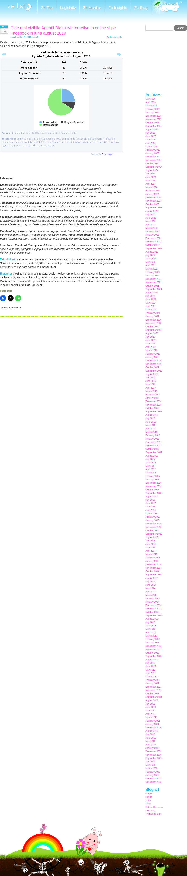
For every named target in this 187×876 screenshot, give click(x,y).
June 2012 (150, 666)
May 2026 (150, 99)
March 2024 (151, 187)
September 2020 (153, 330)
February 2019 (152, 394)
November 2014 (153, 568)
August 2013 (151, 619)
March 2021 (151, 309)
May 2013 (150, 629)
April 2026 (150, 102)
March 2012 (151, 676)
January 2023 (152, 235)
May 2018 (150, 425)
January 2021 (152, 316)
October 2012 (152, 653)
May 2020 (150, 343)
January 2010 (152, 748)
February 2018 (152, 435)
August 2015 (151, 537)
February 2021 (152, 313)
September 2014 (153, 574)
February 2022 (152, 272)
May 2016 (150, 506)
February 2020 (152, 353)
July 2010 (150, 734)
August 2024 (151, 170)
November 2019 (153, 364)
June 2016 (150, 503)
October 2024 (152, 163)
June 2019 (150, 381)
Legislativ (68, 8)
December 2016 (153, 483)
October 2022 (152, 245)
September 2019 (153, 370)
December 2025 (153, 116)
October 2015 (152, 530)
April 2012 (150, 673)
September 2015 (153, 534)
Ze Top (47, 8)
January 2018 (152, 438)
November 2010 (153, 727)
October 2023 (152, 204)
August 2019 (151, 374)
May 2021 (150, 303)
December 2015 (153, 523)
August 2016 (151, 496)
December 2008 (153, 778)
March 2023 (151, 228)
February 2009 (152, 771)
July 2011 (150, 703)
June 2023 (150, 218)
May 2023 (150, 221)
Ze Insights (118, 8)
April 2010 (150, 744)
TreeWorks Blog (153, 814)
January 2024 (152, 194)
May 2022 (150, 262)
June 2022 (150, 258)
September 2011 (153, 697)
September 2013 (153, 615)
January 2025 (152, 153)
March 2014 (151, 595)
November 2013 (153, 608)
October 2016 (152, 489)
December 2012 (153, 646)
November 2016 (153, 486)
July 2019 (150, 377)
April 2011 (150, 714)
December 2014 (153, 564)
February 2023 (152, 231)
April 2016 (150, 510)
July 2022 (150, 255)
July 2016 (150, 500)
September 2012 (153, 656)
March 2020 (151, 350)
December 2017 (153, 442)
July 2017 (150, 459)
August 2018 (151, 415)
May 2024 (150, 180)
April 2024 (150, 184)
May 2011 (150, 710)
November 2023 (153, 201)
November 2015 (153, 527)
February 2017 (152, 476)
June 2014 (150, 585)
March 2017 (151, 472)
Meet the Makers (166, 7)
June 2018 (150, 421)
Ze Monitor (92, 8)
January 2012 (152, 683)
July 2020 (150, 336)
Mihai (148, 803)
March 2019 (151, 391)
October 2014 (152, 571)
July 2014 (150, 581)
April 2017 (150, 469)
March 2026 (151, 105)
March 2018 (151, 432)
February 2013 (152, 639)
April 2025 (150, 143)
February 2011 (152, 720)
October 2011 (152, 693)
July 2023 (150, 214)
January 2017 (152, 479)
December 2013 (153, 605)
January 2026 (152, 112)
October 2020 (152, 326)
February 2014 (152, 598)
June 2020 (150, 340)
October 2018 (152, 408)
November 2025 (153, 119)
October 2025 (152, 122)
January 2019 (152, 398)
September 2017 (153, 452)
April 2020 (150, 347)
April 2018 (150, 428)
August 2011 (151, 700)
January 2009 (152, 775)
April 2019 (150, 387)
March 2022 (151, 269)
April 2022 (150, 265)
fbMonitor (6, 273)
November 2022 (153, 241)
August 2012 (151, 659)
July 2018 (150, 418)
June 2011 (150, 707)
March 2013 (151, 636)
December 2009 (153, 751)
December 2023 (153, 197)
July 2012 (150, 663)
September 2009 (153, 758)
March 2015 (151, 554)
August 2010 (151, 731)
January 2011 (152, 724)
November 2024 (153, 160)
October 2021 (152, 286)
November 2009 (153, 754)
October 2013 (152, 612)
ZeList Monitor (9, 259)
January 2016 (152, 520)
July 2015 (150, 540)
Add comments (114, 37)
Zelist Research (31, 37)
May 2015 (150, 547)
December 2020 (153, 319)
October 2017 (152, 449)
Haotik (148, 797)
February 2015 (152, 557)
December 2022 (153, 238)
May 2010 (150, 741)
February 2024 (152, 190)
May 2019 (150, 384)
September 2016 (153, 493)
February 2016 (152, 517)
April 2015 (150, 551)
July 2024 (150, 173)
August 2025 (151, 129)
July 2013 (150, 622)
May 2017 (150, 466)
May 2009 (150, 765)
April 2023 (150, 224)
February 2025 (152, 150)
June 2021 (150, 299)
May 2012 (150, 670)
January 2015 (152, 561)
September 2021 (153, 289)
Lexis (148, 800)
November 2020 (153, 323)
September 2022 (153, 248)
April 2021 (150, 306)
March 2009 (151, 768)
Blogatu (149, 793)
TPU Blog (150, 810)
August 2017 (151, 455)
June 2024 (150, 177)
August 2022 (151, 252)
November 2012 (153, 649)
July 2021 (150, 296)
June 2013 (150, 625)
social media (16, 37)
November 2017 (153, 445)
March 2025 (151, 146)
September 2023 (153, 207)
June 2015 (150, 544)
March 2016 (151, 513)
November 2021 (153, 282)
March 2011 (151, 717)
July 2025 (150, 133)
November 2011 (153, 690)
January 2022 (152, 275)
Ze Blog (141, 8)
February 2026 (152, 109)
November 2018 (153, 404)
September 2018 (153, 411)
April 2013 (150, 632)
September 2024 (153, 167)
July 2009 (150, 761)
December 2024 (153, 156)
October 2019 (152, 367)
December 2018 (153, 401)
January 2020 (152, 357)
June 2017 (150, 462)
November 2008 (153, 782)
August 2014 (151, 578)
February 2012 (152, 680)
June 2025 (150, 136)
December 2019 (153, 360)
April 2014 (150, 591)
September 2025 (153, 126)
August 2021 (151, 292)
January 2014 (152, 602)
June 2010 (150, 737)
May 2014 (150, 588)
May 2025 (150, 139)
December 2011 (153, 687)
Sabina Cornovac (154, 807)
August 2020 (151, 333)
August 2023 (151, 211)
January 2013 (152, 642)
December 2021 (153, 279)
